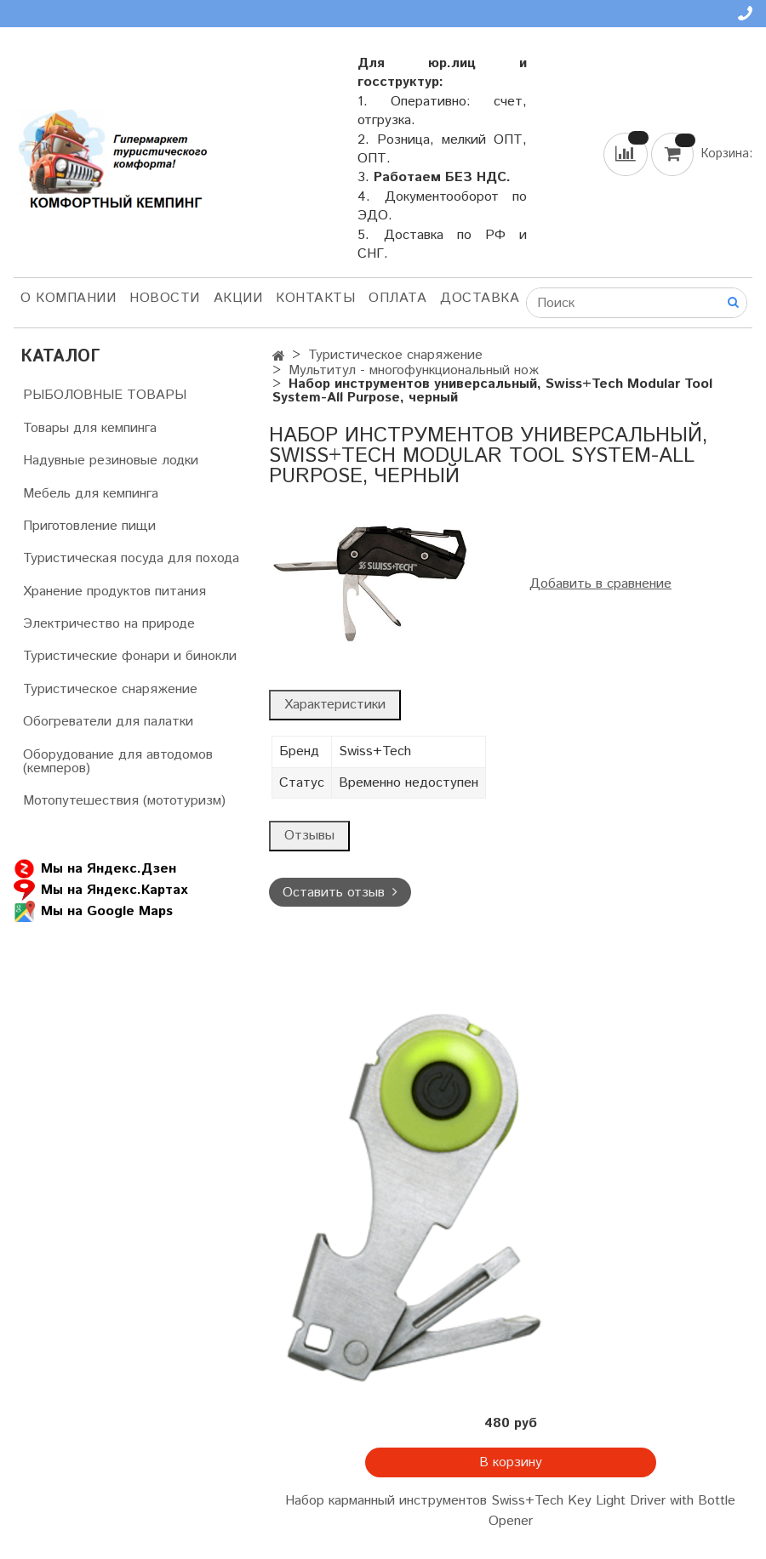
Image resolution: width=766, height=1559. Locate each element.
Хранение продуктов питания (114, 591)
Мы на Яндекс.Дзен (95, 868)
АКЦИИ (238, 298)
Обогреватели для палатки (108, 721)
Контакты (315, 298)
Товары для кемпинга (90, 428)
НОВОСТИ (164, 298)
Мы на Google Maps (93, 911)
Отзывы (309, 835)
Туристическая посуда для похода (131, 558)
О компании (68, 298)
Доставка (479, 298)
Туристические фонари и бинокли (130, 656)
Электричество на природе (109, 624)
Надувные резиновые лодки (110, 460)
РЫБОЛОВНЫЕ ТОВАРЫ (104, 395)
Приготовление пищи (89, 526)
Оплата (397, 298)
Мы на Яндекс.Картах (100, 890)
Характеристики (335, 704)
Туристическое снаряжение (395, 355)
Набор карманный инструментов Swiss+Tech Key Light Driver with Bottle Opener (510, 1511)
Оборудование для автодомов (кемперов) (118, 761)
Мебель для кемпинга (90, 494)
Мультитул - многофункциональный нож (414, 370)
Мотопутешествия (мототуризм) (124, 801)
